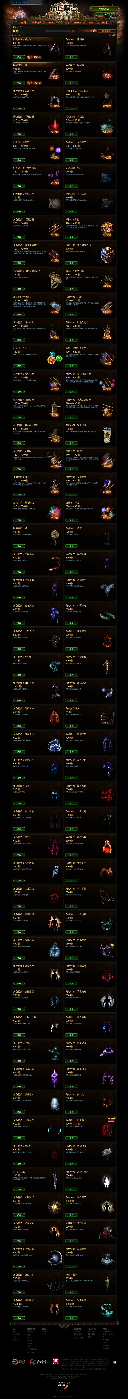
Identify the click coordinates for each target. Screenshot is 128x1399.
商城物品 (106, 1340)
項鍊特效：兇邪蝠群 (76, 785)
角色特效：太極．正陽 (24, 1017)
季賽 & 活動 (78, 1334)
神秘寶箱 (106, 1345)
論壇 (44, 1329)
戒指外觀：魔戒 (74, 451)
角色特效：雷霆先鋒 (76, 991)
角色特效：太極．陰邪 (77, 1171)
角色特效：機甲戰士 (76, 1120)
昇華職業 (30, 1343)
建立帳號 (18, 2)
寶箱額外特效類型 (75, 271)
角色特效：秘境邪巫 (23, 1043)
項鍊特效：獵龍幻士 (76, 862)
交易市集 (92, 1329)
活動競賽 (77, 1329)
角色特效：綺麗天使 (23, 965)
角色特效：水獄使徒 (76, 914)
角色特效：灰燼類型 (76, 142)
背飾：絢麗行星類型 (76, 348)
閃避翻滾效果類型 (75, 116)
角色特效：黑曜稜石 (76, 1068)
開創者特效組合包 (22, 39)
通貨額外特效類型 (22, 296)
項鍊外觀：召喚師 (22, 451)
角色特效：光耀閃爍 (76, 476)
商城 (14, 27)
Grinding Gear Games (64, 1376)
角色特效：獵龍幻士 (76, 1094)
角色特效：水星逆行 (23, 631)
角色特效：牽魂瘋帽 (76, 1017)
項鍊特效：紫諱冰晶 (23, 1068)
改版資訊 (16, 1340)
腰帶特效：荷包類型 (23, 374)
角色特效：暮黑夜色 (76, 760)
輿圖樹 (29, 1340)
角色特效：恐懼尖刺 (23, 1223)
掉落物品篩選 (32, 1349)
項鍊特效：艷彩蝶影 (76, 940)
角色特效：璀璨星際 (23, 579)
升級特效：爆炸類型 (23, 116)
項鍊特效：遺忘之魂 (76, 1223)
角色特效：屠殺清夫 (23, 708)
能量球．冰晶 (72, 502)
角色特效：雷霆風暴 (23, 734)
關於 (90, 1337)
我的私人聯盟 (78, 1338)
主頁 (14, 1329)
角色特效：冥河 (21, 785)
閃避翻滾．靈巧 (74, 168)
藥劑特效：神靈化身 (76, 322)
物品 (29, 1346)
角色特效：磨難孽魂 (23, 1120)
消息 (14, 1331)
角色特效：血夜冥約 (23, 682)
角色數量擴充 (72, 708)
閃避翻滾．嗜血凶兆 (76, 193)
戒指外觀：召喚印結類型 (25, 425)
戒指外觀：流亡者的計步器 (27, 271)
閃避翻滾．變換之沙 (23, 193)
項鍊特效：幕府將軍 (23, 862)
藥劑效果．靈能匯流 (23, 502)
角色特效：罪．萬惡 (23, 811)
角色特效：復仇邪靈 (23, 760)
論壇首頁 (45, 1331)
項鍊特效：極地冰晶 (23, 940)
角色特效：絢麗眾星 (76, 734)
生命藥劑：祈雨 (21, 476)
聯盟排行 (77, 1331)
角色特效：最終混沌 (23, 1146)
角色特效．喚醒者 (75, 65)
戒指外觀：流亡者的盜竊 (78, 245)
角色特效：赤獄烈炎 (76, 837)
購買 (19, 57)
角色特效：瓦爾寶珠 (76, 965)
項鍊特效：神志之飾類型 (78, 399)
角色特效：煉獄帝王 (76, 1197)
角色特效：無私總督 (76, 682)
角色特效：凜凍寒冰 (23, 1094)
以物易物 (91, 1334)
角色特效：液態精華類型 (25, 245)
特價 (104, 1343)
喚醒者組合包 (20, 65)
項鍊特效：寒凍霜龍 (76, 579)
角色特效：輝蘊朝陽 (23, 914)
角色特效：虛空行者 (23, 1274)
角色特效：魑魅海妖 (23, 605)
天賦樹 (29, 1338)
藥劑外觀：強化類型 (23, 399)
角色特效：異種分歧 (76, 554)
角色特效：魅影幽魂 (76, 1300)
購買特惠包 (107, 1331)
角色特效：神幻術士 (23, 657)
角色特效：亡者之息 (76, 811)
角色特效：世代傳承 (23, 554)
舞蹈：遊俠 (71, 1274)
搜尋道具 (91, 1331)
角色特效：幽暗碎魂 (76, 1043)
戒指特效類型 (72, 219)
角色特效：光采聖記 (23, 1197)
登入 (13, 2)
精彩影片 (30, 1331)
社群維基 (30, 1352)
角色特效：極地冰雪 (23, 1248)
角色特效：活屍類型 (23, 219)
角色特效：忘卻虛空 (23, 991)
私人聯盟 (106, 1348)
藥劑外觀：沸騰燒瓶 (76, 425)
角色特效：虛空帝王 (23, 837)
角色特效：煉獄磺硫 (76, 631)
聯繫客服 (25, 2)
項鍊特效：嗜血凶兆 (23, 322)
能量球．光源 (20, 348)
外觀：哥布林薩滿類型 (77, 90)
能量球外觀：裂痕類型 (24, 168)
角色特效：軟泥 (74, 528)
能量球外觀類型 (21, 142)
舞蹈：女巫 (19, 1171)
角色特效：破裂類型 (23, 90)
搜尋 (73, 31)
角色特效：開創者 (75, 39)
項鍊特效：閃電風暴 (76, 1146)
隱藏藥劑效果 (20, 528)
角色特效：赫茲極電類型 (78, 374)
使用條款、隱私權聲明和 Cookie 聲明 (63, 1378)
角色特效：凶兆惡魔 (23, 888)
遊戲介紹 (31, 1329)
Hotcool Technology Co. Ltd (49, 1374)
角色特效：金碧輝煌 (76, 657)
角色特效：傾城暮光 (23, 1300)
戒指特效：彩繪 (74, 296)
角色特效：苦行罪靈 (76, 888)
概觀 (29, 1335)
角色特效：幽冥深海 (76, 605)
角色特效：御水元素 (76, 1248)
